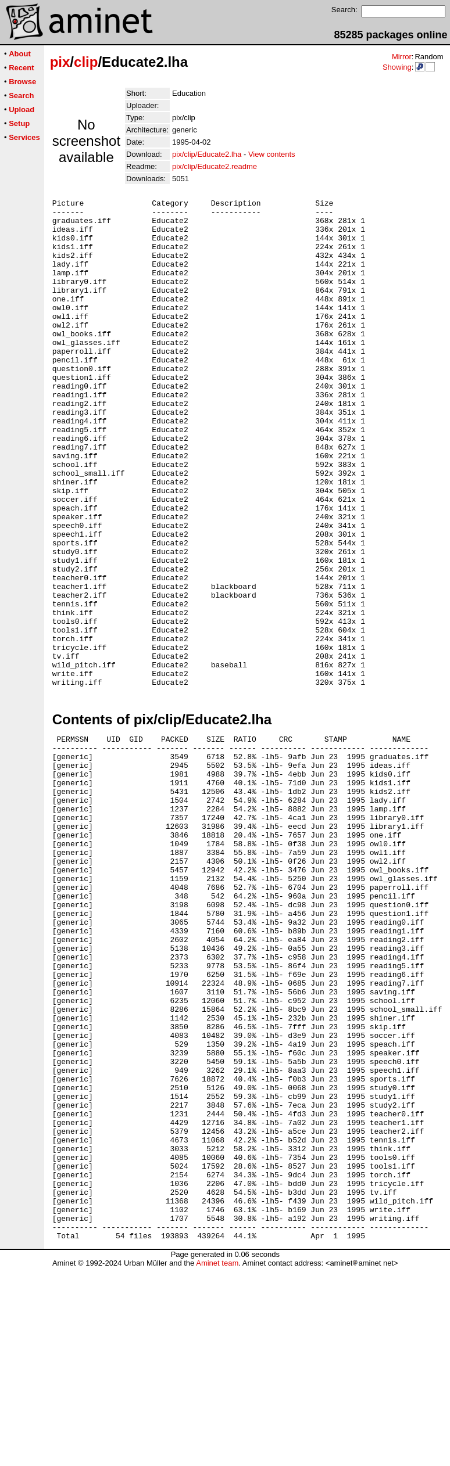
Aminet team (217, 1461)
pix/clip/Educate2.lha (206, 154)
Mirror (402, 56)
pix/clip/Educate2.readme (214, 166)
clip (86, 62)
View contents (271, 154)
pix (60, 62)
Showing (397, 67)
